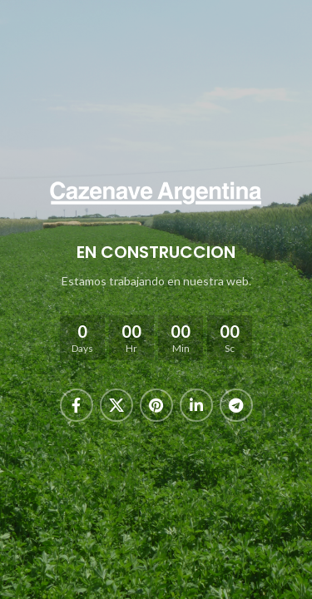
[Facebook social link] (76, 405)
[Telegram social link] (236, 405)
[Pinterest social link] (156, 405)
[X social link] (116, 405)
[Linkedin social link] (196, 405)
